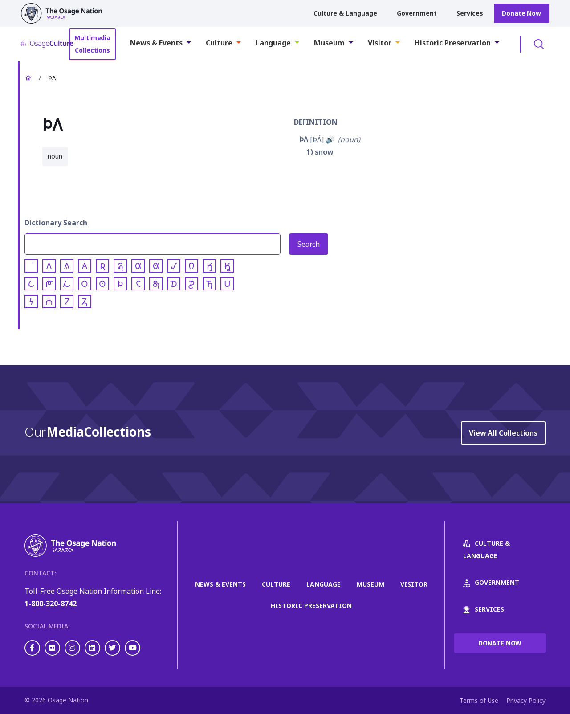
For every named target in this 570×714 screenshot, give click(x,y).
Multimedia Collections (92, 43)
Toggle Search (539, 44)
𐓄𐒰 (303, 139)
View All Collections (503, 433)
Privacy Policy (526, 700)
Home (28, 78)
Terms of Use (479, 700)
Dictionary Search (55, 223)
